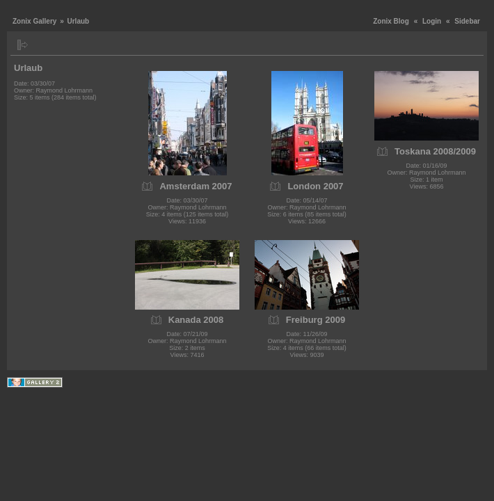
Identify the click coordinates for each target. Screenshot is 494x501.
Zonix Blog (391, 21)
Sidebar (467, 21)
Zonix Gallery (34, 21)
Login (431, 21)
